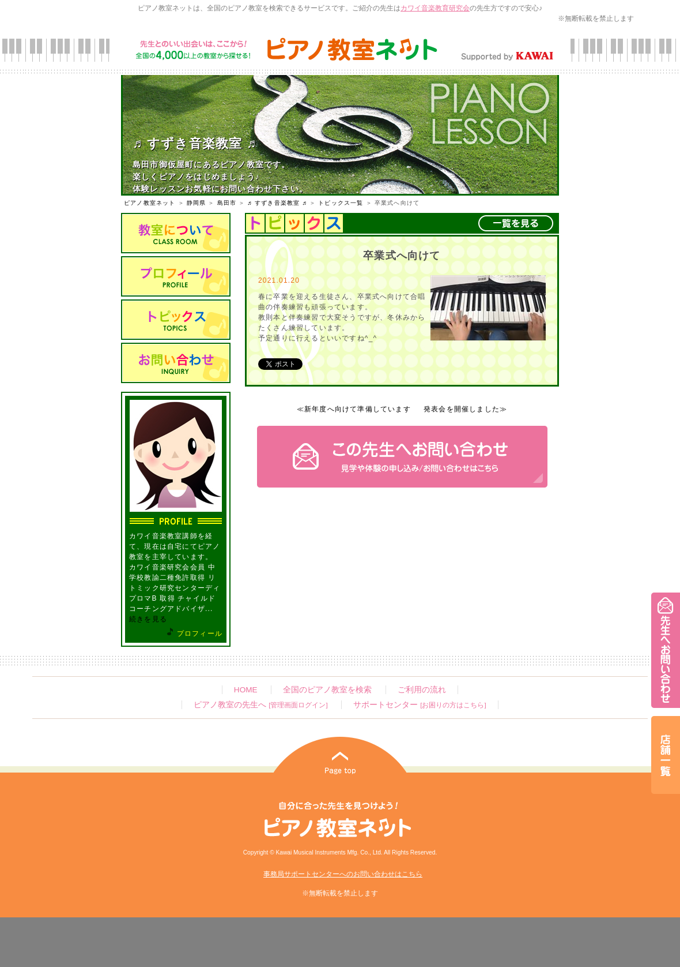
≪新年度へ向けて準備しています (354, 409)
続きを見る (148, 619)
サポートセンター (419, 704)
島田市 (227, 203)
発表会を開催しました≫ (465, 409)
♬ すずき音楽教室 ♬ (277, 203)
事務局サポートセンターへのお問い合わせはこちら (342, 874)
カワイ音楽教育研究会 (435, 8)
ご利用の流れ (422, 689)
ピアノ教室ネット (150, 203)
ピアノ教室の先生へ (260, 704)
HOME (246, 689)
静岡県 (196, 203)
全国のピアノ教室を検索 (327, 689)
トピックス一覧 (340, 203)
